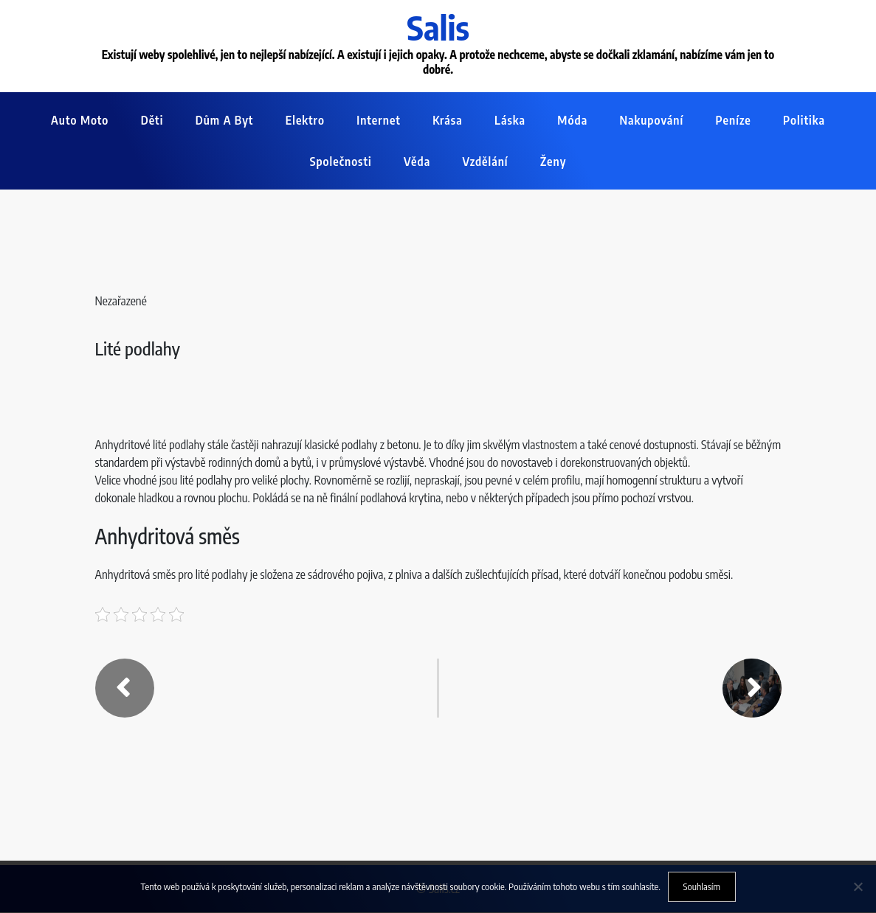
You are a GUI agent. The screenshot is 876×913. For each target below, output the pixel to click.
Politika (804, 121)
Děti (152, 121)
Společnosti (341, 162)
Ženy (553, 162)
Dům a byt (225, 121)
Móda (572, 121)
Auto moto (79, 121)
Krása (447, 121)
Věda (417, 162)
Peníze (733, 121)
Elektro (305, 121)
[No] (857, 886)
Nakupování (652, 121)
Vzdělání (485, 162)
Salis (438, 27)
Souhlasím (701, 886)
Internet (378, 121)
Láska (509, 121)
